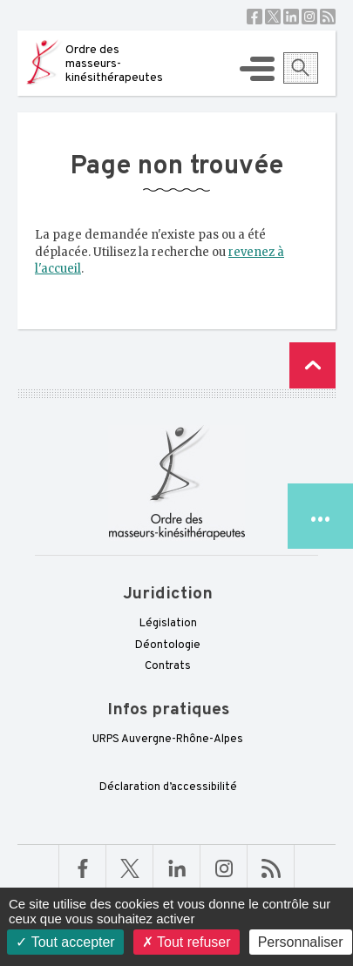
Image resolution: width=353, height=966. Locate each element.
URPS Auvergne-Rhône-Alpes (167, 739)
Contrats (168, 666)
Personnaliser (300, 942)
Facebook (254, 16)
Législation (168, 624)
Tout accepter (65, 942)
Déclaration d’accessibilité (168, 787)
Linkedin (291, 16)
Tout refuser (186, 942)
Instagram (309, 16)
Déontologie (167, 645)
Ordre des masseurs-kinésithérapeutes (114, 64)
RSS (328, 16)
